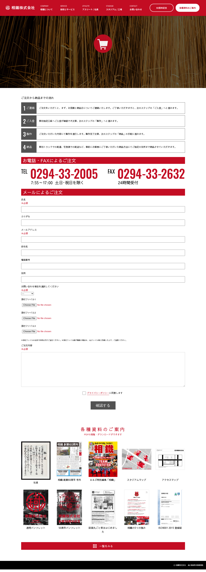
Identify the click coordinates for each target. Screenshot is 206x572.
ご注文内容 (103, 366)
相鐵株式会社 (20, 8)
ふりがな (103, 220)
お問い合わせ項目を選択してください (103, 290)
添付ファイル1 (103, 303)
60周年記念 (161, 7)
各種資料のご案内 (187, 7)
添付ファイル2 (103, 316)
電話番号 (103, 263)
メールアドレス (103, 235)
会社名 (103, 250)
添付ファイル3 (103, 329)
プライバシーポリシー (98, 392)
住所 (103, 277)
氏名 (103, 205)
